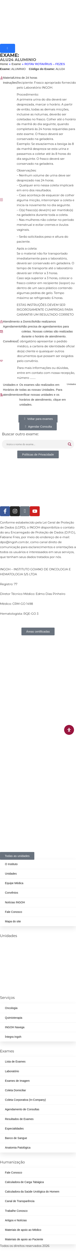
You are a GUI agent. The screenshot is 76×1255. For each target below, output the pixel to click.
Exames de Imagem (17, 1080)
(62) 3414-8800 (29, 947)
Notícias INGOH (15, 902)
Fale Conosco (13, 911)
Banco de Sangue (16, 1138)
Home (4, 64)
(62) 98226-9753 (30, 960)
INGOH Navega (14, 1027)
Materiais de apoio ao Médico (23, 1229)
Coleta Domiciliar (15, 1090)
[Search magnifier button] (69, 444)
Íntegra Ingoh (13, 1036)
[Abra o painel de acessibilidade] (69, 730)
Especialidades (14, 1128)
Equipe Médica (14, 883)
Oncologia (11, 1008)
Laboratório (12, 1071)
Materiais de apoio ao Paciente (24, 1239)
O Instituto (11, 864)
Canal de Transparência (20, 1201)
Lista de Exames (15, 1061)
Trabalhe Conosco (16, 1210)
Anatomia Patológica (17, 1147)
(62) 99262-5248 (10, 973)
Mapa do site (13, 921)
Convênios (11, 892)
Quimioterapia (13, 1017)
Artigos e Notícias (16, 1220)
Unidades (11, 873)
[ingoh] (38, 22)
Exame (16, 64)
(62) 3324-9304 (9, 960)
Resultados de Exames (19, 1119)
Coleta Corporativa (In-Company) (25, 1099)
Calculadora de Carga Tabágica (24, 1182)
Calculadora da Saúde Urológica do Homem (32, 1191)
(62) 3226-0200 (9, 947)
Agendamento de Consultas (22, 1109)
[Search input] (36, 444)
